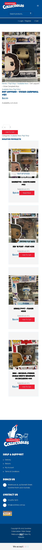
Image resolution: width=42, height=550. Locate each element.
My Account (9, 467)
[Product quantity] (6, 127)
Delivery (8, 460)
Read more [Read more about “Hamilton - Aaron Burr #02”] (27, 193)
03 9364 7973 (13, 500)
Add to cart (9, 132)
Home (4, 83)
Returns (8, 464)
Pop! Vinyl (12, 83)
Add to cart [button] (26, 255)
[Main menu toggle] (38, 6)
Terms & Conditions (12, 471)
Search (32, 13)
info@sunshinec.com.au (16, 505)
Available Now (22, 83)
